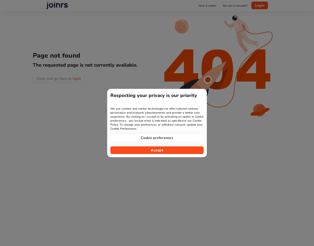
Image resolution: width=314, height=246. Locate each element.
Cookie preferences (157, 137)
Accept (157, 150)
